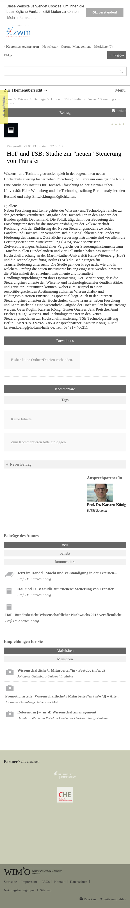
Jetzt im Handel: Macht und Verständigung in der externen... (67, 573)
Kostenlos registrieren (22, 46)
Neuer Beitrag (21, 464)
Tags (65, 400)
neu (65, 545)
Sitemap (45, 890)
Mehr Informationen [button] (23, 18)
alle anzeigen (30, 761)
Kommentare (65, 389)
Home (8, 99)
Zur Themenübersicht (23, 89)
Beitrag (65, 112)
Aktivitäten (76, 650)
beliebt (65, 553)
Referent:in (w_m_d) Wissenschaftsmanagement (56, 712)
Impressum (29, 881)
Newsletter (49, 46)
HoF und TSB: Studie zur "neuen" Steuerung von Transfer (65, 589)
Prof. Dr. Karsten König (106, 504)
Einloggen (116, 55)
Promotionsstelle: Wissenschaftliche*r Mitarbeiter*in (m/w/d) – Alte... (62, 696)
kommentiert (65, 562)
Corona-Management (76, 46)
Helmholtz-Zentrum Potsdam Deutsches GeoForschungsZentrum (63, 718)
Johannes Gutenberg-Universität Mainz (45, 676)
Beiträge (40, 99)
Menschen (65, 659)
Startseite (10, 881)
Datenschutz (78, 881)
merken (121, 110)
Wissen (23, 99)
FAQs (8, 55)
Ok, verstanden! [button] (104, 12)
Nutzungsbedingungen (19, 890)
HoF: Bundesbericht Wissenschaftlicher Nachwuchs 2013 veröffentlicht (63, 615)
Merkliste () (103, 46)
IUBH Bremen (97, 510)
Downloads (65, 341)
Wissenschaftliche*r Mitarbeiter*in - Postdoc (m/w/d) (61, 670)
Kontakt (59, 881)
